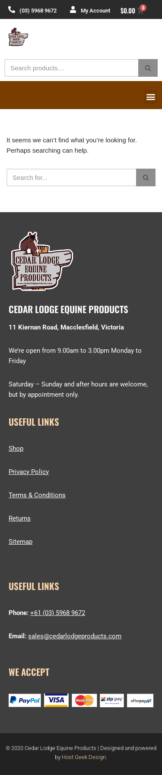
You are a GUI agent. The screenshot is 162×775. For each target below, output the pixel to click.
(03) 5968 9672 (38, 10)
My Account (95, 10)
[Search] (71, 68)
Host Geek (74, 757)
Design (97, 757)
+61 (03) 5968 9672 (57, 613)
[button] (150, 97)
